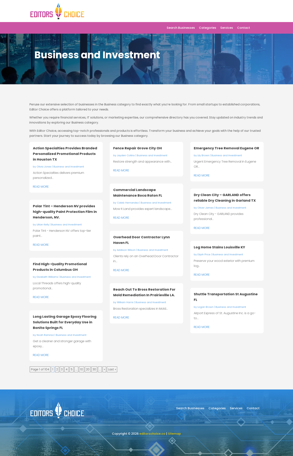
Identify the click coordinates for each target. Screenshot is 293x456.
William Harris (125, 302)
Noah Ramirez (45, 335)
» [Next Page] (104, 369)
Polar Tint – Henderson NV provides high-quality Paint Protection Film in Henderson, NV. (65, 212)
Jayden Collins (126, 155)
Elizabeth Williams (47, 277)
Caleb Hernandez (128, 202)
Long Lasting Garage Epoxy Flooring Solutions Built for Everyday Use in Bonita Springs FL (64, 322)
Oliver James (206, 207)
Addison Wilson (126, 250)
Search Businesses (181, 28)
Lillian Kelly (43, 224)
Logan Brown (205, 307)
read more (41, 186)
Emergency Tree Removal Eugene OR (226, 148)
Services (226, 28)
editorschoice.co (152, 434)
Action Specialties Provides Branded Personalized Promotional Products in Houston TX (65, 154)
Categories (207, 28)
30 (94, 369)
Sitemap (174, 434)
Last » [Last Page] (112, 369)
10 (81, 369)
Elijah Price (204, 254)
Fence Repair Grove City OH (137, 148)
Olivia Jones (44, 166)
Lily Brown (203, 155)
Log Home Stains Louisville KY (219, 247)
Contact (243, 28)
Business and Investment (68, 166)
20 (88, 369)
